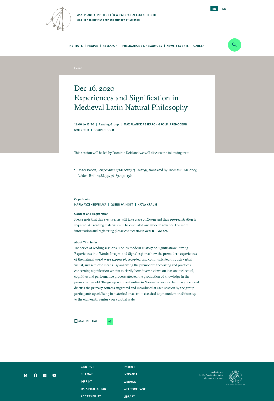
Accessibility (91, 396)
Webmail (130, 381)
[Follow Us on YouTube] (54, 375)
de (224, 8)
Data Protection (93, 389)
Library (129, 396)
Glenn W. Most (122, 204)
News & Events (178, 46)
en (214, 8)
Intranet (130, 374)
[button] (110, 321)
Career (199, 46)
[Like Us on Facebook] (36, 375)
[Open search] (234, 45)
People (92, 46)
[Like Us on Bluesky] (25, 375)
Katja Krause (148, 204)
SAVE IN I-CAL (87, 321)
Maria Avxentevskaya (90, 204)
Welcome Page (135, 389)
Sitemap (86, 374)
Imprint (86, 381)
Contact (87, 366)
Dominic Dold (104, 130)
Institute (76, 46)
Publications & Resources (142, 46)
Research (110, 46)
